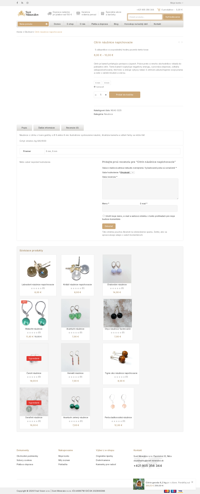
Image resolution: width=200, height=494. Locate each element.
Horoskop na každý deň (136, 24)
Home (19, 32)
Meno (105, 203)
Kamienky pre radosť (106, 464)
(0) (43, 288)
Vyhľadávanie (172, 17)
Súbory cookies (24, 460)
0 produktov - (172, 9)
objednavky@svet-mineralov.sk (149, 460)
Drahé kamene (103, 460)
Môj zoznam (64, 460)
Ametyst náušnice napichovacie (179, 42)
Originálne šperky (104, 456)
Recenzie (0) (72, 128)
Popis (24, 128)
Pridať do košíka (124, 94)
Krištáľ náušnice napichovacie (181, 42)
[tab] (25, 128)
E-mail (143, 203)
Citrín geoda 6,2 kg (156, 482)
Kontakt (157, 24)
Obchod (28, 32)
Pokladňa (62, 464)
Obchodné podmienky (27, 456)
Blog (116, 24)
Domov (57, 24)
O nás (82, 24)
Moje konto (63, 456)
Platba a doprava (100, 24)
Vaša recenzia (110, 177)
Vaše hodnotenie (111, 172)
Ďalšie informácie (46, 128)
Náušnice (108, 114)
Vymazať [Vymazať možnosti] (100, 87)
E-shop (70, 24)
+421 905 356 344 (145, 9)
